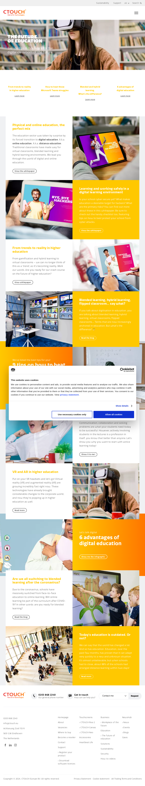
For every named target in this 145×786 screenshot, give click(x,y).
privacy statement (69, 395)
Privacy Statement (80, 782)
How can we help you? (84, 699)
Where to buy (64, 735)
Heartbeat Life (86, 745)
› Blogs (125, 735)
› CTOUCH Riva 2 (87, 725)
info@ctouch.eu (11, 726)
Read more (20, 512)
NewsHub (127, 720)
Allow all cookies (113, 414)
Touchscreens (86, 720)
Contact (61, 745)
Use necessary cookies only (72, 414)
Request (134, 699)
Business (105, 720)
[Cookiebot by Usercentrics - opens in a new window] (121, 370)
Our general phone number (49, 699)
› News (125, 725)
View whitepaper (23, 283)
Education (105, 733)
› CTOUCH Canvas (87, 730)
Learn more (19, 96)
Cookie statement (99, 782)
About (61, 725)
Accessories (85, 740)
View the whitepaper (25, 171)
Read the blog (88, 339)
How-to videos (108, 762)
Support (117, 3)
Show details (121, 406)
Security (104, 757)
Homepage (63, 720)
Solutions (105, 746)
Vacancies (62, 730)
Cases (125, 740)
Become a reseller (66, 740)
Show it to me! (89, 456)
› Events (126, 730)
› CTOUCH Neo (86, 735)
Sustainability (102, 3)
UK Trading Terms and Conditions (126, 782)
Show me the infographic (94, 559)
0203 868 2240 (10, 721)
